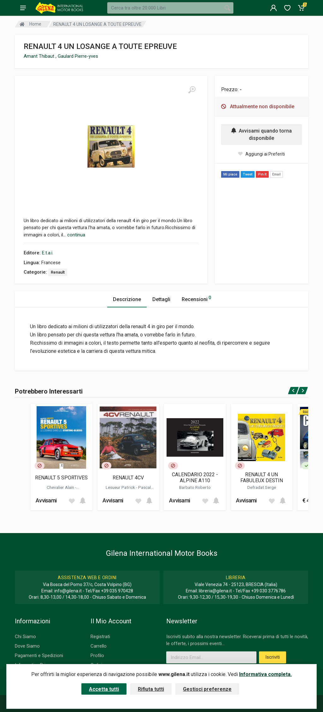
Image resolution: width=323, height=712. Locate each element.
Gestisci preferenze (207, 689)
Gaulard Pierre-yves (78, 56)
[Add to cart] (82, 500)
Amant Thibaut (40, 56)
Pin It (262, 174)
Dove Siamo (27, 646)
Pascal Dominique (134, 490)
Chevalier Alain (61, 487)
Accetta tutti (104, 689)
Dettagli (161, 299)
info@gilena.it (68, 590)
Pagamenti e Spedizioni (39, 655)
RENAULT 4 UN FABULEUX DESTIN (261, 478)
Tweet (247, 174)
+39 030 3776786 (268, 590)
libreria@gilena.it (215, 590)
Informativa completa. (265, 674)
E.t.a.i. (47, 253)
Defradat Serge (261, 487)
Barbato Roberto (195, 487)
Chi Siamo (25, 636)
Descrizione (127, 299)
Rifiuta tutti (151, 689)
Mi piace (230, 174)
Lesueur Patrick (121, 487)
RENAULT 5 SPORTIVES (61, 478)
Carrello (99, 646)
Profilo (97, 655)
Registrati (100, 636)
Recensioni (196, 298)
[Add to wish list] (71, 500)
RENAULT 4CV (128, 478)
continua (76, 235)
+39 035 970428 (117, 590)
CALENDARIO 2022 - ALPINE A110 (195, 478)
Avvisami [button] (46, 500)
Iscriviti (272, 657)
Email (276, 174)
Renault (58, 272)
